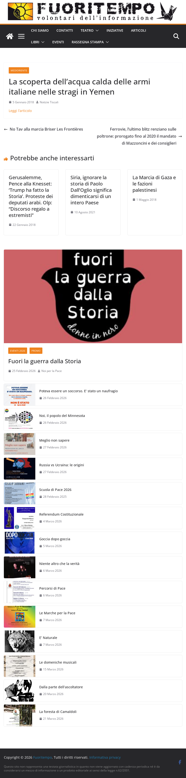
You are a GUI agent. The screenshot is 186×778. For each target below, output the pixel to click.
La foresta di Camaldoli (58, 711)
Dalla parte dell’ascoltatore (61, 687)
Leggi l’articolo (20, 110)
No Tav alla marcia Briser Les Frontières (43, 129)
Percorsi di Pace (52, 588)
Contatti (64, 30)
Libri (35, 42)
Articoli (138, 30)
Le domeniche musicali (58, 662)
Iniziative (115, 30)
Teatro (87, 30)
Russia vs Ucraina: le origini (61, 465)
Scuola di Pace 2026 (55, 489)
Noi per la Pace (51, 371)
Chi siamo (40, 30)
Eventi (58, 42)
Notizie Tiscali (49, 102)
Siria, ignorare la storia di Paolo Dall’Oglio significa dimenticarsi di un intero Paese (91, 190)
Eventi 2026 (17, 350)
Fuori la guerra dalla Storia (44, 361)
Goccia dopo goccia (54, 539)
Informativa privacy (105, 757)
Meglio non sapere (54, 440)
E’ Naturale (48, 637)
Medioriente (19, 70)
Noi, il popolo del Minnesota (62, 415)
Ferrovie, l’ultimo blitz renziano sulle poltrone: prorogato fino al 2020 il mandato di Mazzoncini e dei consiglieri (139, 136)
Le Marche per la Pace (57, 613)
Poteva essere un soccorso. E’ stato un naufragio (78, 391)
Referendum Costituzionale (61, 514)
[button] (96, 30)
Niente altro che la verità (59, 563)
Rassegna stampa (88, 42)
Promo (35, 350)
